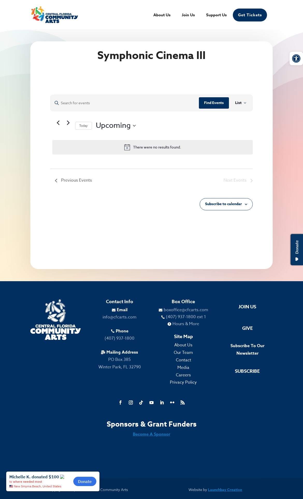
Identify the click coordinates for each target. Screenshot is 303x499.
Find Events (214, 103)
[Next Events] (68, 123)
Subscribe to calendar (223, 204)
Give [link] (247, 328)
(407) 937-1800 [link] (119, 338)
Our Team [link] (183, 352)
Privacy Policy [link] (183, 382)
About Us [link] (161, 15)
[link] (296, 58)
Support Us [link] (216, 15)
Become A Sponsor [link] (151, 434)
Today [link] (83, 125)
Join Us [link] (188, 15)
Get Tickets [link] (250, 15)
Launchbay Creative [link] (225, 490)
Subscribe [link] (247, 371)
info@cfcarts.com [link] (119, 317)
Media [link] (183, 367)
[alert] (152, 147)
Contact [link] (183, 360)
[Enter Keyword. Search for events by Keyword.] (125, 103)
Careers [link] (183, 375)
